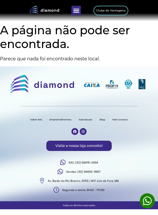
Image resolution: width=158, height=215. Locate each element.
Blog (102, 119)
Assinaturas (85, 119)
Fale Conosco (120, 119)
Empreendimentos (60, 119)
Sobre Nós (36, 119)
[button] (76, 10)
